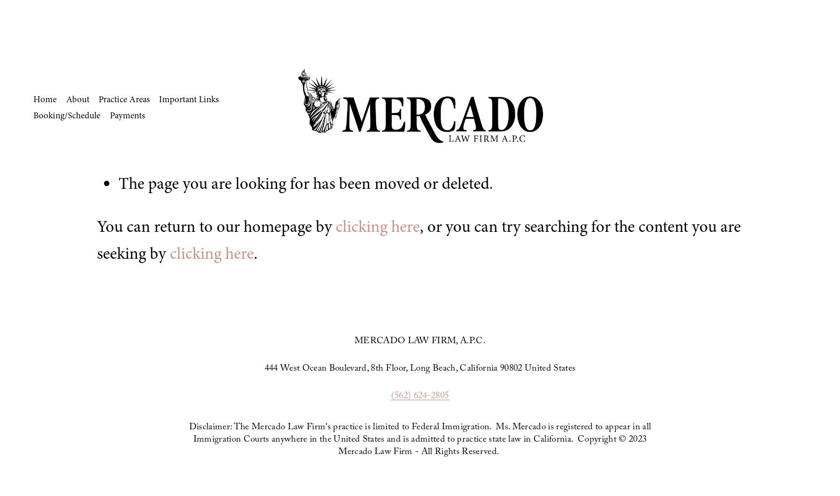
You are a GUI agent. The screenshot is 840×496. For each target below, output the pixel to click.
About (77, 99)
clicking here (378, 227)
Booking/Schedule (66, 115)
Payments (127, 115)
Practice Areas (124, 99)
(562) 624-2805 (420, 397)
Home (45, 99)
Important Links (189, 99)
